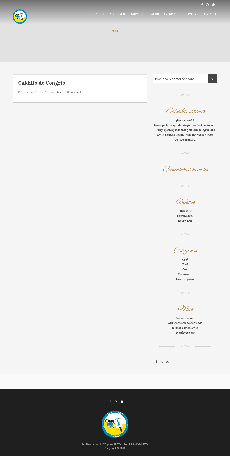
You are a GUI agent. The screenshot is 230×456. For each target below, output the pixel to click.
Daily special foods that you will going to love (185, 130)
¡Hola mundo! (185, 120)
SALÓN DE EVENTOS (163, 14)
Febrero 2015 (185, 215)
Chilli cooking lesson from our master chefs (185, 134)
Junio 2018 (185, 211)
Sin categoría (185, 279)
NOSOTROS (117, 14)
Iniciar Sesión (185, 318)
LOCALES (137, 14)
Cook (185, 259)
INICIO (99, 14)
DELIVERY (189, 14)
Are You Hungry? (185, 139)
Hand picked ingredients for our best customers (185, 125)
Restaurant (185, 274)
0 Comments (74, 92)
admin (59, 92)
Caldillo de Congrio (41, 83)
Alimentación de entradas (185, 323)
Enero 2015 (185, 220)
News (185, 269)
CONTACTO (209, 14)
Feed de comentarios (185, 327)
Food (185, 264)
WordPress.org (185, 332)
